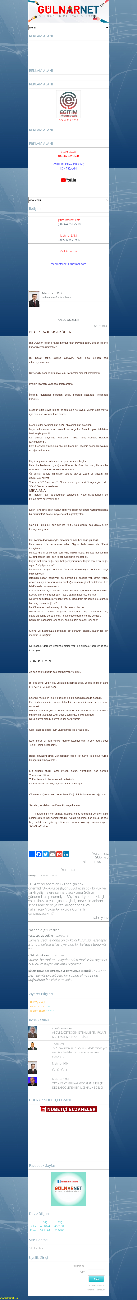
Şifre (82, 1272)
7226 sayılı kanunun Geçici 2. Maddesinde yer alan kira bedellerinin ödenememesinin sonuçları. (79, 1052)
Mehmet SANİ (60, 1079)
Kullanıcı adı (79, 1266)
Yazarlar (102, 861)
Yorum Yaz (100, 853)
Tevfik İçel (58, 1044)
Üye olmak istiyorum (96, 1289)
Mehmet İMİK (60, 1063)
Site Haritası (36, 1248)
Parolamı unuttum (97, 1285)
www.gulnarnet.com (9, 1298)
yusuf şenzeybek (62, 1028)
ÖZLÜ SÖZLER (60, 1070)
